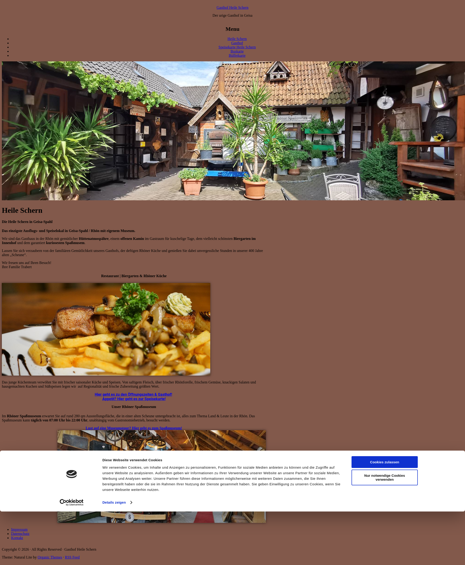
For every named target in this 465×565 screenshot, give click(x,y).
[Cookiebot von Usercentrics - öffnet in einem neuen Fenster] (71, 555)
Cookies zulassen (384, 516)
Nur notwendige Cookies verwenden (384, 531)
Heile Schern (237, 39)
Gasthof (237, 43)
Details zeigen (114, 556)
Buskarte (237, 51)
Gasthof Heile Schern (232, 7)
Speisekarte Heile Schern (237, 47)
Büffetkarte (237, 55)
